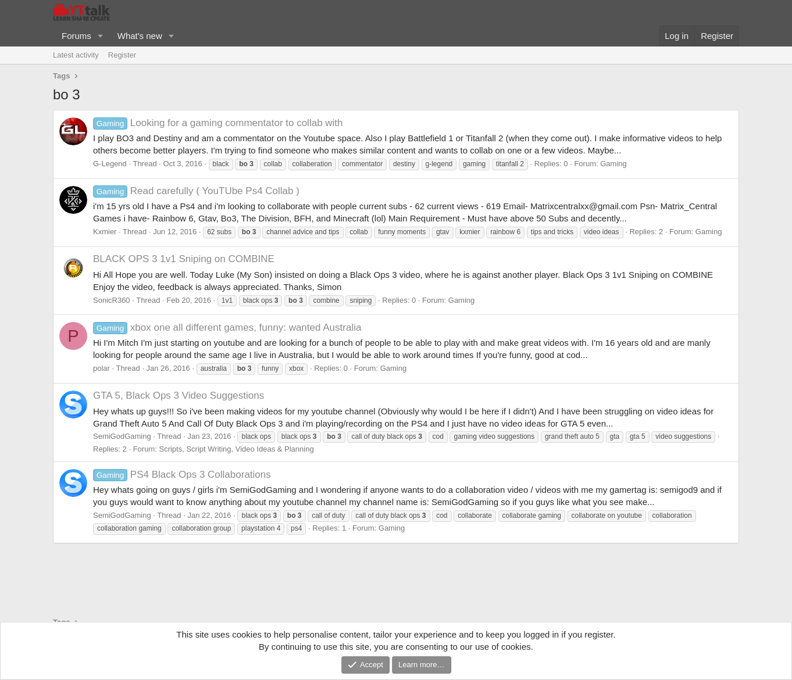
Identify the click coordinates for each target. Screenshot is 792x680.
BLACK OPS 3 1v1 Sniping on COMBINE (183, 258)
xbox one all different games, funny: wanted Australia (227, 327)
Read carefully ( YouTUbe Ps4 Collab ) (196, 190)
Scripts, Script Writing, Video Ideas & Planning (236, 449)
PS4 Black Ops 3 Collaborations (182, 474)
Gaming (613, 163)
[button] (100, 35)
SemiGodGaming (122, 436)
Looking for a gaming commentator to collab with (218, 122)
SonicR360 (111, 300)
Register (122, 55)
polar (101, 368)
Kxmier (104, 231)
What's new (139, 36)
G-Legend (110, 163)
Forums (76, 36)
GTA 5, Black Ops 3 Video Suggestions (178, 395)
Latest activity (76, 55)
